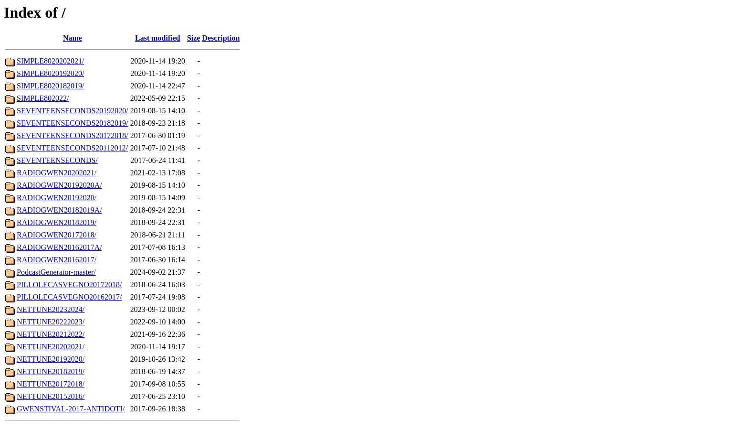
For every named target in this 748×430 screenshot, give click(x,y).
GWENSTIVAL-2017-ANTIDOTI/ (71, 409)
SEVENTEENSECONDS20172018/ (72, 135)
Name (72, 38)
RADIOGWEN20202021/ (56, 173)
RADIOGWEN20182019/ (56, 222)
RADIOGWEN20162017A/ (59, 247)
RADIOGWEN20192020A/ (59, 185)
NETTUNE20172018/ (50, 384)
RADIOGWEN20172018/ (56, 235)
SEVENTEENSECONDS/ (57, 160)
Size (193, 38)
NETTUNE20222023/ (50, 322)
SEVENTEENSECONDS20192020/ (72, 111)
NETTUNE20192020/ (50, 359)
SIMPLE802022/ (43, 98)
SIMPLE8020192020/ (50, 73)
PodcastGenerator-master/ (56, 272)
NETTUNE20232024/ (50, 309)
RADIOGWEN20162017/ (56, 260)
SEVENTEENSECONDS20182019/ (72, 123)
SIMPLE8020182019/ (50, 86)
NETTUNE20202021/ (50, 347)
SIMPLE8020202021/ (50, 61)
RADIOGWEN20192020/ (56, 198)
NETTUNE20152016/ (50, 396)
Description (220, 38)
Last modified (157, 38)
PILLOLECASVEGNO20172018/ (69, 284)
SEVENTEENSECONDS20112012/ (72, 148)
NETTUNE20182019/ (50, 371)
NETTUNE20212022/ (50, 334)
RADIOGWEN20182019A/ (59, 210)
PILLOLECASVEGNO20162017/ (69, 297)
